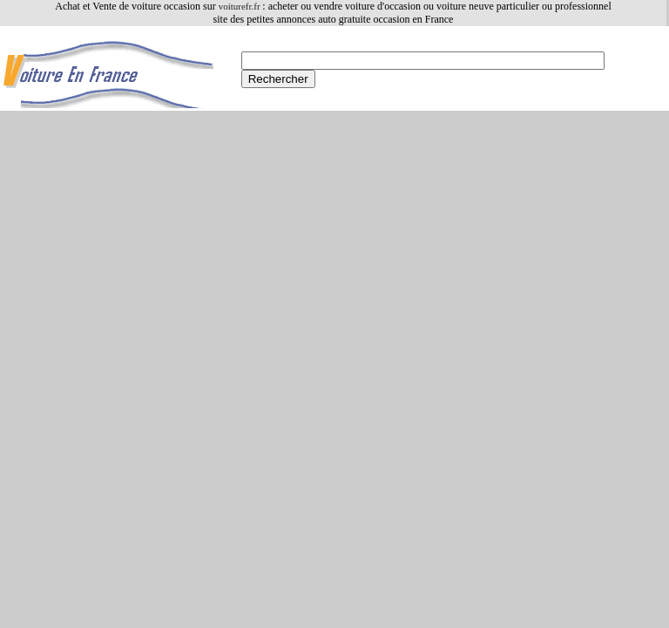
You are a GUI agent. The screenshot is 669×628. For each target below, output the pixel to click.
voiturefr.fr (241, 6)
